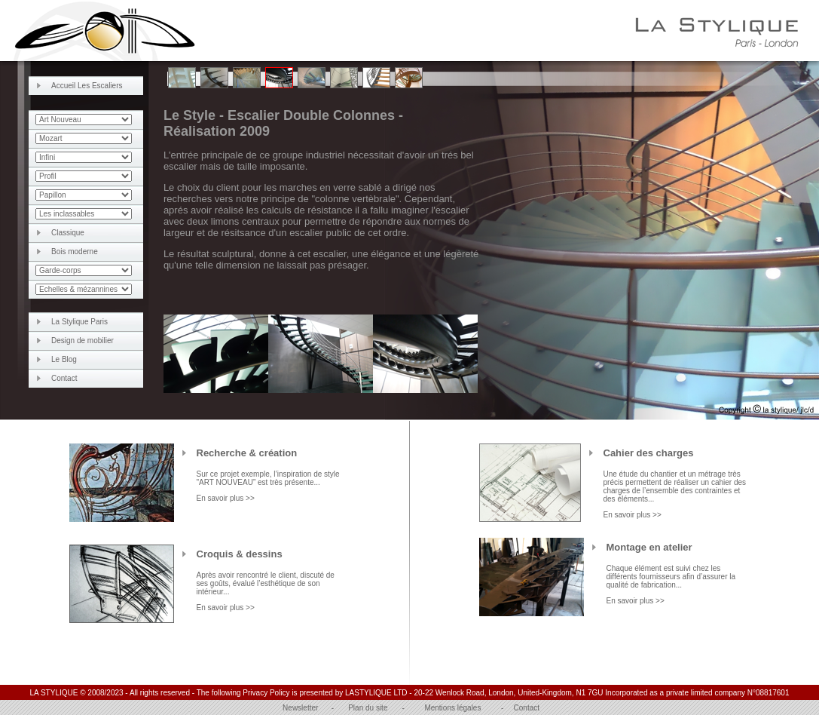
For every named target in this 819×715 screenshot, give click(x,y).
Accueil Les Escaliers (86, 85)
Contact (64, 378)
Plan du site (367, 708)
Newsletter (300, 708)
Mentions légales (452, 708)
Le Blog (64, 359)
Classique (67, 233)
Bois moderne (74, 251)
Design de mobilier (82, 340)
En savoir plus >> (226, 498)
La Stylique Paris (79, 322)
